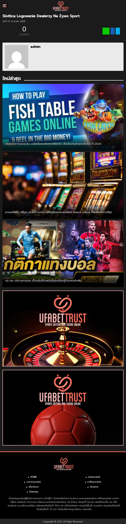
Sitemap (33, 491)
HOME (33, 476)
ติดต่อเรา (94, 486)
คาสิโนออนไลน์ (94, 481)
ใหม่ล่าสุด (11, 78)
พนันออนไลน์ (94, 476)
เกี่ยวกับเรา (34, 486)
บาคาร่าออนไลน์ (33, 481)
